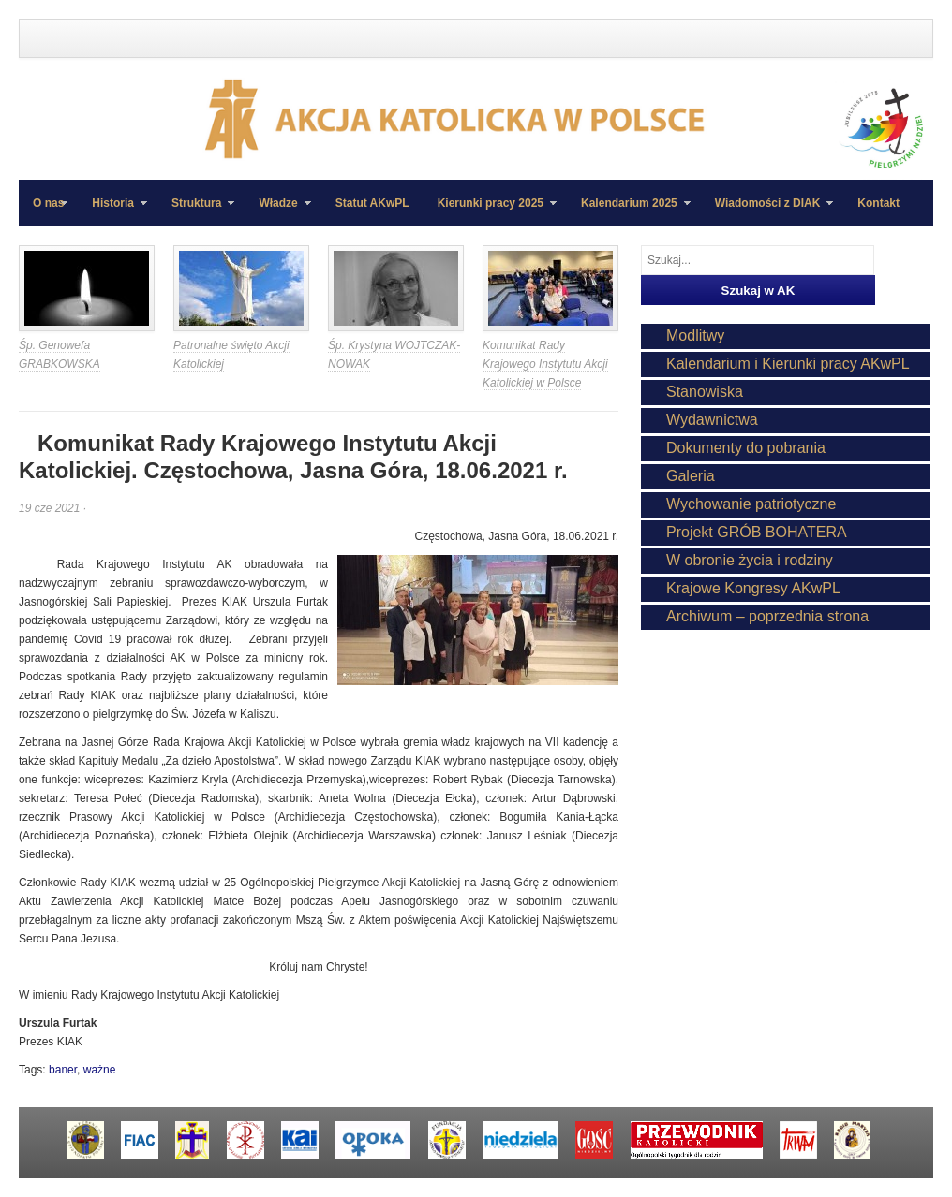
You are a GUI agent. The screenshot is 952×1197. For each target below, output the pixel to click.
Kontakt (878, 203)
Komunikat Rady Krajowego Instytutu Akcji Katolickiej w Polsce (545, 364)
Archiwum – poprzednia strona (767, 616)
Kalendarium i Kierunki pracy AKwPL (788, 364)
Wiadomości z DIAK (767, 211)
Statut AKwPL (372, 203)
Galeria (690, 476)
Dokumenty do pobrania (746, 448)
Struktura (195, 211)
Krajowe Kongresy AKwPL (753, 588)
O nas (48, 203)
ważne (99, 1069)
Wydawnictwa (712, 420)
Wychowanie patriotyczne (751, 504)
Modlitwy (695, 335)
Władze (277, 211)
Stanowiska (704, 392)
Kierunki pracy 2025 (490, 211)
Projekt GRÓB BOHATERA (756, 532)
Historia (112, 211)
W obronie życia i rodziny (749, 560)
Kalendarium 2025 (629, 211)
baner (63, 1069)
